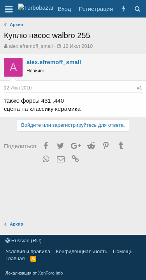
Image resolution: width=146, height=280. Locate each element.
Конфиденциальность (81, 251)
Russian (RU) (23, 240)
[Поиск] (137, 9)
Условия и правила (27, 251)
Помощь (122, 251)
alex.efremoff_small (31, 46)
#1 (139, 88)
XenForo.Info (50, 273)
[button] (9, 9)
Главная (15, 258)
